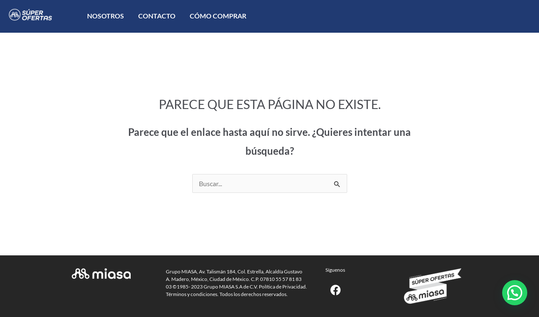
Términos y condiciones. (192, 294)
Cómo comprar (218, 16)
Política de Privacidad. (283, 286)
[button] (514, 292)
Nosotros (105, 16)
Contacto (156, 16)
